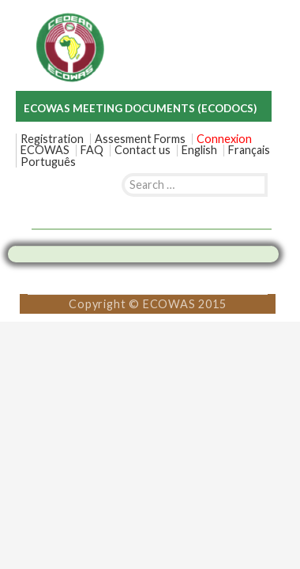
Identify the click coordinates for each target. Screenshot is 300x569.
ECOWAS (45, 150)
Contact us (142, 150)
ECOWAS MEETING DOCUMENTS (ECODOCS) (140, 108)
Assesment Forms (140, 139)
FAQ (92, 150)
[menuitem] (199, 150)
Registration (52, 139)
